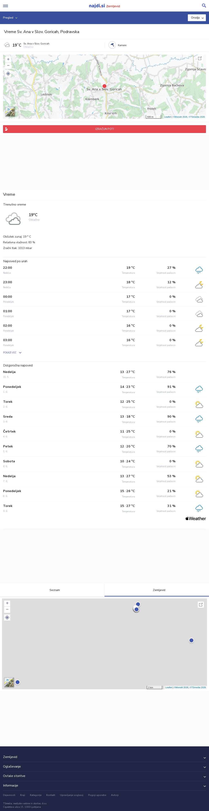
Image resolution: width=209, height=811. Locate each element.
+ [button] (8, 60)
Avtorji (115, 795)
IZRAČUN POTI (104, 129)
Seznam (52, 590)
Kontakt (50, 795)
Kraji (22, 795)
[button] (8, 74)
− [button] (8, 66)
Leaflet (167, 117)
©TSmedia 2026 (197, 117)
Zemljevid (156, 590)
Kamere (122, 45)
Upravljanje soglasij (71, 795)
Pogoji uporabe (97, 795)
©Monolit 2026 (180, 117)
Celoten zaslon (200, 58)
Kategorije (35, 795)
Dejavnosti (9, 795)
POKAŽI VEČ (9, 352)
